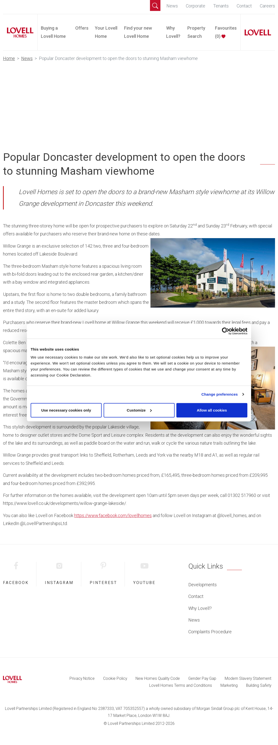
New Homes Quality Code (158, 678)
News (172, 5)
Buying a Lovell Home (53, 32)
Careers (267, 5)
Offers (81, 28)
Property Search (196, 32)
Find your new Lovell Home (138, 32)
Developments (202, 584)
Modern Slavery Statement (248, 678)
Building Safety (258, 685)
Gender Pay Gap (202, 678)
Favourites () (226, 32)
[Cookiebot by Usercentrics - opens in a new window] (225, 331)
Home (9, 58)
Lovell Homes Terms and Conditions (180, 685)
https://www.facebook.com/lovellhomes (113, 515)
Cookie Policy (115, 678)
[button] (155, 5)
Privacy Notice (82, 678)
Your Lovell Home (106, 32)
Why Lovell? (173, 32)
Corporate (195, 5)
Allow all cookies (212, 410)
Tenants (221, 5)
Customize (139, 410)
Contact (244, 5)
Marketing (229, 685)
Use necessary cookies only (66, 410)
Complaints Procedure (210, 631)
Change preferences (220, 394)
